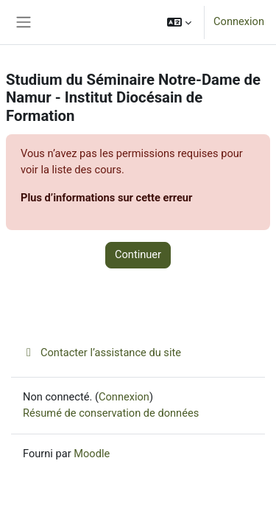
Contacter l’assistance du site (102, 352)
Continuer (138, 254)
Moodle (92, 453)
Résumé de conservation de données (111, 413)
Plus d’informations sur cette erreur (106, 197)
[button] (179, 22)
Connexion (238, 21)
